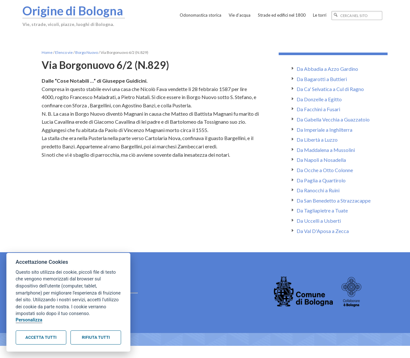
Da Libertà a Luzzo (317, 140)
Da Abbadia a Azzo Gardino (327, 69)
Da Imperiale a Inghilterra (324, 130)
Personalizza (29, 320)
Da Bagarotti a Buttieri (322, 79)
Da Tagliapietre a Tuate (322, 210)
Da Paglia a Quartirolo (321, 180)
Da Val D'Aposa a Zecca (323, 231)
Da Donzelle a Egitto (319, 99)
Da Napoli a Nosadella (321, 160)
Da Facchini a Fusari (318, 109)
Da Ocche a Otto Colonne (325, 170)
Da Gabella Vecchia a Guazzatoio (333, 119)
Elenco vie (64, 52)
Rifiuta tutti (96, 337)
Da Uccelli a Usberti (319, 221)
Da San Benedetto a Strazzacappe (334, 200)
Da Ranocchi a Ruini (318, 190)
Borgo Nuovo (86, 52)
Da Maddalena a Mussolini (326, 150)
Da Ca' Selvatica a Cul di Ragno (330, 89)
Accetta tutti (40, 337)
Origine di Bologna (72, 10)
